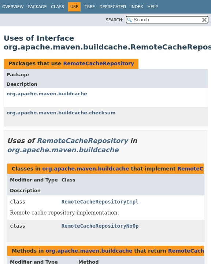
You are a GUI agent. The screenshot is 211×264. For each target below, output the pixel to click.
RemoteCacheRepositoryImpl (100, 202)
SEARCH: (114, 20)
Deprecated (112, 6)
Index (136, 6)
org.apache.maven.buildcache (47, 93)
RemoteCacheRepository (98, 63)
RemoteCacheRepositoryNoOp (100, 226)
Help (153, 6)
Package (37, 6)
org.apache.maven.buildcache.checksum (61, 112)
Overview (13, 6)
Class (57, 6)
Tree (90, 6)
